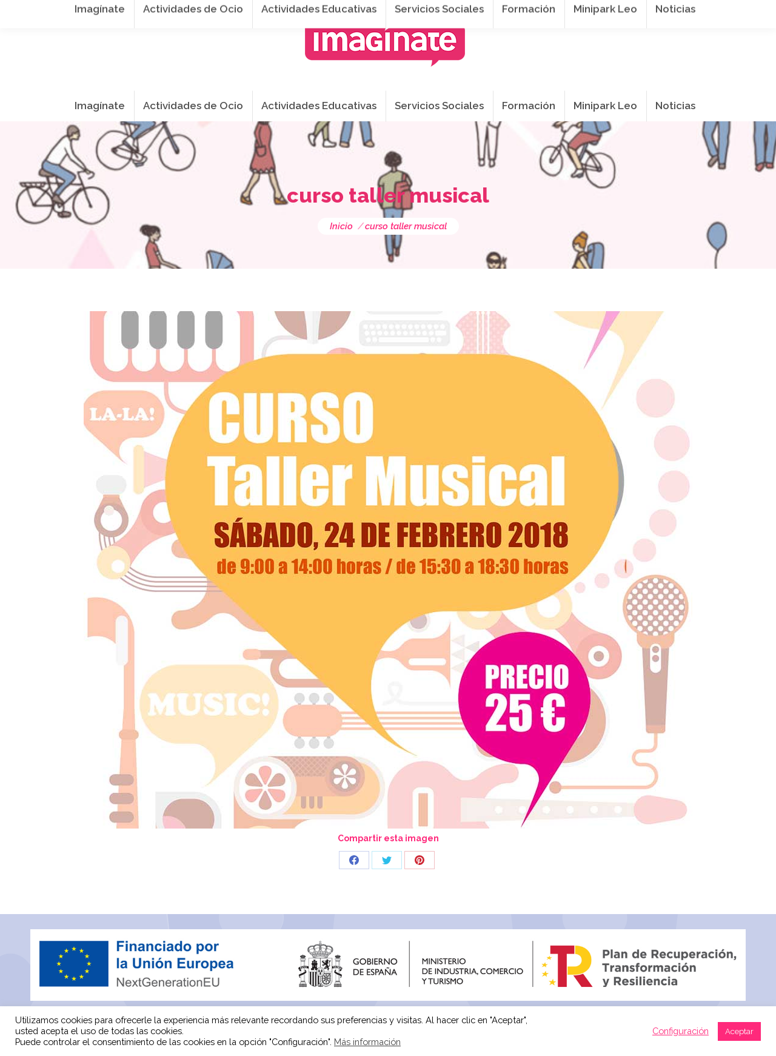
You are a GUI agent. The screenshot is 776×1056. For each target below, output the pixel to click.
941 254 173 (241, 13)
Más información (367, 1042)
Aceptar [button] (739, 1031)
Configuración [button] (680, 1031)
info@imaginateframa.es (345, 13)
